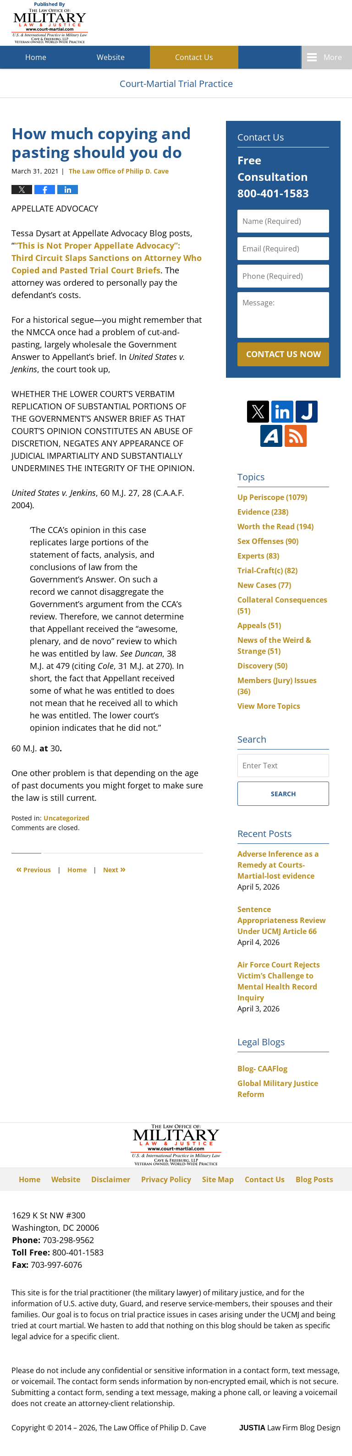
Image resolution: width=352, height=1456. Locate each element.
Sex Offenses (267, 541)
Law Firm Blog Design (290, 1428)
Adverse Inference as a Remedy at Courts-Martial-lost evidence (278, 865)
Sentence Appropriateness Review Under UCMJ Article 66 (281, 920)
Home (35, 57)
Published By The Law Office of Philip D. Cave (274, 23)
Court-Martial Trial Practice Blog (49, 22)
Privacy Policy (166, 1179)
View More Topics (268, 706)
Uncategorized (66, 818)
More (333, 57)
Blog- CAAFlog (262, 1069)
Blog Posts (314, 1179)
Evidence (262, 512)
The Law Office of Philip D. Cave (152, 1428)
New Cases (264, 585)
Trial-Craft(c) (267, 570)
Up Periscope (272, 497)
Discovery (262, 666)
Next (114, 869)
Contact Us (194, 57)
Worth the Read (275, 527)
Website (111, 57)
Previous (33, 869)
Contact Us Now (283, 353)
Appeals (259, 625)
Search (283, 793)
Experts (258, 556)
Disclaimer (110, 1179)
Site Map (218, 1179)
